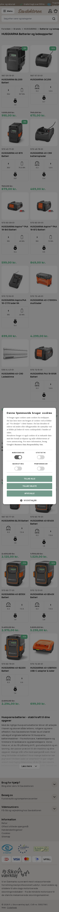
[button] (29, 501)
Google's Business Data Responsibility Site (25, 444)
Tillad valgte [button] (30, 486)
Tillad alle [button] (29, 478)
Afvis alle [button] (29, 493)
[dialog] (29, 456)
